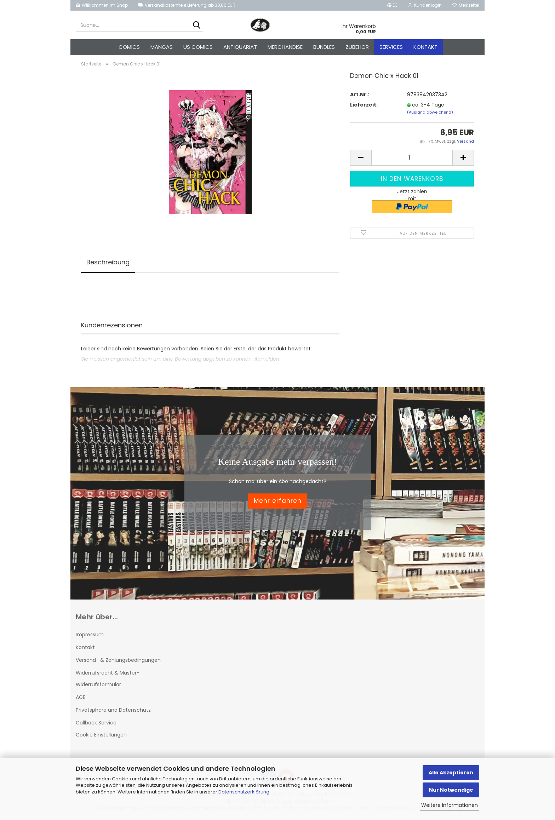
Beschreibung (108, 262)
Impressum (90, 634)
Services (391, 47)
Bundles (324, 47)
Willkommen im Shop (102, 5)
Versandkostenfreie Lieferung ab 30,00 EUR (186, 5)
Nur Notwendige (451, 789)
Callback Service (96, 722)
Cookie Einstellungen (101, 734)
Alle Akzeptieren (451, 772)
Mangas (161, 47)
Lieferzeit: (364, 104)
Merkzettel (465, 5)
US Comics (198, 47)
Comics (129, 47)
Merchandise (285, 47)
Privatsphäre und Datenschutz (113, 709)
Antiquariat (240, 47)
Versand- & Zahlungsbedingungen (118, 660)
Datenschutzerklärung (243, 792)
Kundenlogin (425, 5)
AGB (81, 697)
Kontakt (425, 47)
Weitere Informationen (449, 805)
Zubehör (357, 47)
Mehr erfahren (278, 501)
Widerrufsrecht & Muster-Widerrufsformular (107, 678)
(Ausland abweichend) (430, 112)
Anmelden (266, 358)
